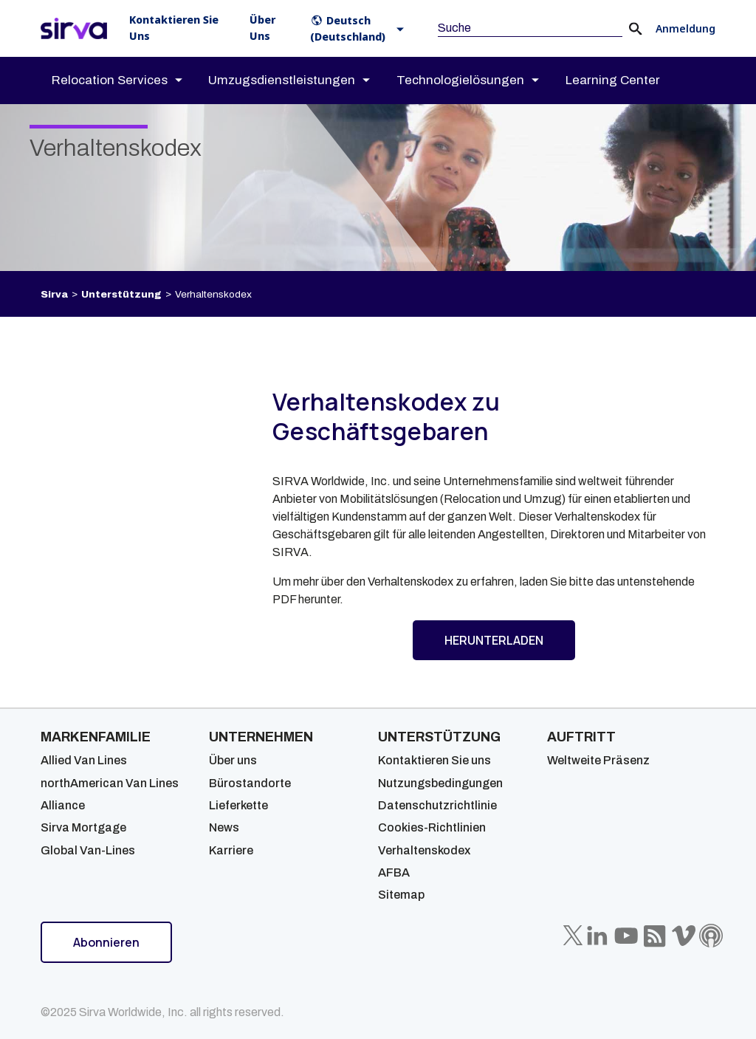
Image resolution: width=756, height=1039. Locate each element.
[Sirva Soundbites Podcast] (711, 935)
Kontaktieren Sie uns (434, 760)
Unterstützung (121, 294)
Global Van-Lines (88, 850)
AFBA (394, 872)
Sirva (54, 294)
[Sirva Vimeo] (683, 935)
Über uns (233, 760)
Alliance (63, 805)
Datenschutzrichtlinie (437, 805)
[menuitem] (130, 80)
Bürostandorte (250, 783)
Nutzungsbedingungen (440, 783)
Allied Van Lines (84, 760)
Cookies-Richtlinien (432, 827)
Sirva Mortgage (83, 827)
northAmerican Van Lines (110, 783)
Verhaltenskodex (424, 850)
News (224, 827)
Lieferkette (238, 805)
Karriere (231, 850)
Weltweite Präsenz (598, 760)
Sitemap (401, 894)
